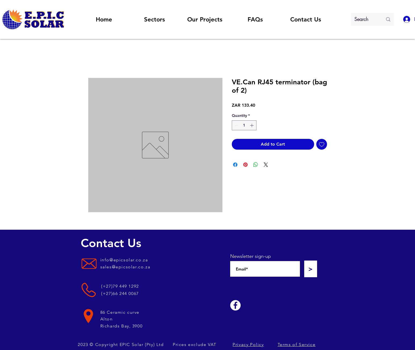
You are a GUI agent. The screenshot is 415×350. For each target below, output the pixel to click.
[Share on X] (266, 164)
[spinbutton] (244, 125)
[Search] (364, 19)
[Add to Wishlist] (321, 144)
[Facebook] (235, 305)
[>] (310, 269)
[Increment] (252, 125)
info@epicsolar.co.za (124, 259)
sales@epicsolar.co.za (125, 266)
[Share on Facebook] (235, 164)
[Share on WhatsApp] (255, 164)
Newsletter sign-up (250, 256)
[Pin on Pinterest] (245, 164)
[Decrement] (236, 125)
